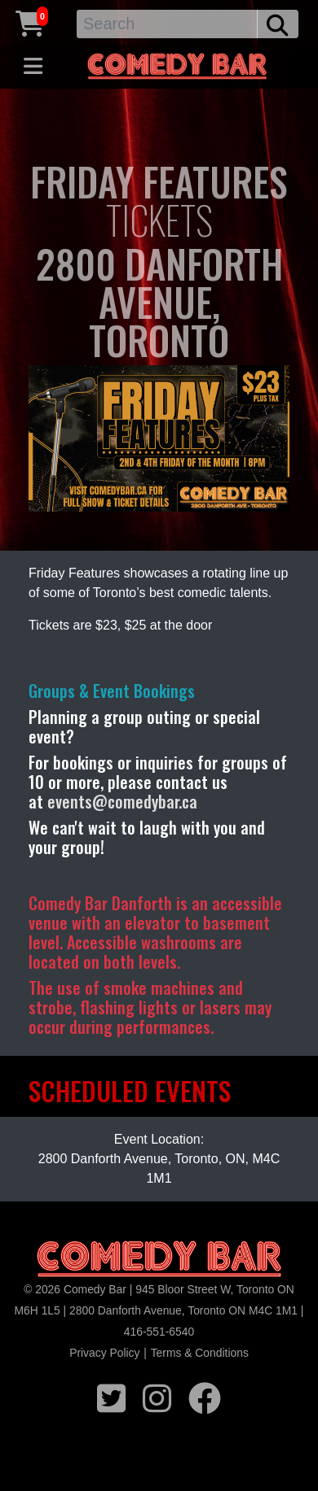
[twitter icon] (111, 1395)
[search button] (277, 24)
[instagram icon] (157, 1395)
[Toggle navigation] (33, 66)
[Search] (167, 24)
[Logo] (159, 1259)
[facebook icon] (204, 1395)
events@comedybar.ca (122, 801)
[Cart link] (30, 21)
